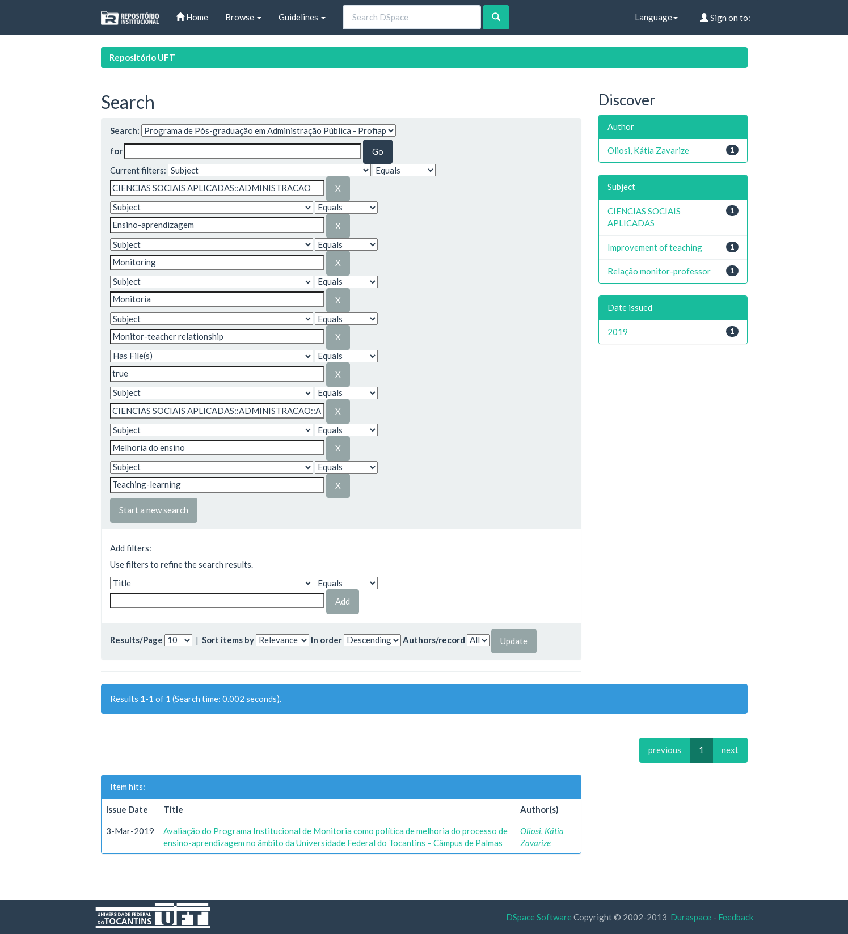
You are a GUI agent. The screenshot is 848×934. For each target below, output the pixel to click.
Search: (125, 130)
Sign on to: (725, 17)
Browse (243, 17)
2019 (617, 332)
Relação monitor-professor (659, 271)
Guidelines (302, 17)
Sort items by (228, 640)
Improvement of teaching (654, 247)
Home (192, 17)
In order (326, 640)
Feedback (735, 917)
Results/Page (136, 640)
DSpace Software (539, 917)
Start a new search (153, 510)
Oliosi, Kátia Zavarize (648, 150)
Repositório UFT (142, 57)
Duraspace (690, 917)
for (116, 151)
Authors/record (434, 640)
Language (656, 17)
